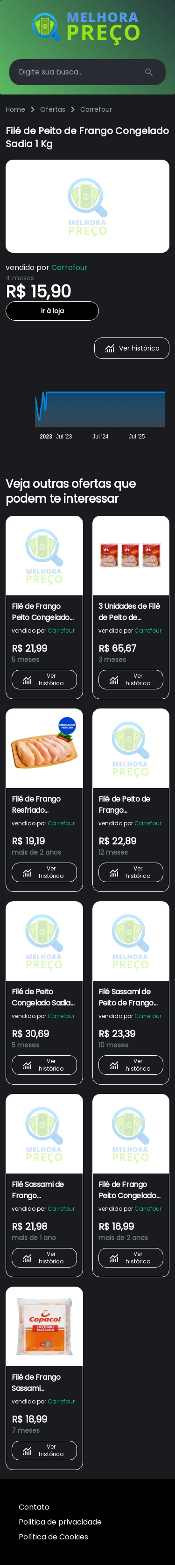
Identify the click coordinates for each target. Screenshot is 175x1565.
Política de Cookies (53, 1536)
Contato (34, 1507)
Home (15, 109)
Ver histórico (132, 348)
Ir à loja (52, 311)
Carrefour (96, 109)
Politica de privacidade (60, 1522)
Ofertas (52, 109)
